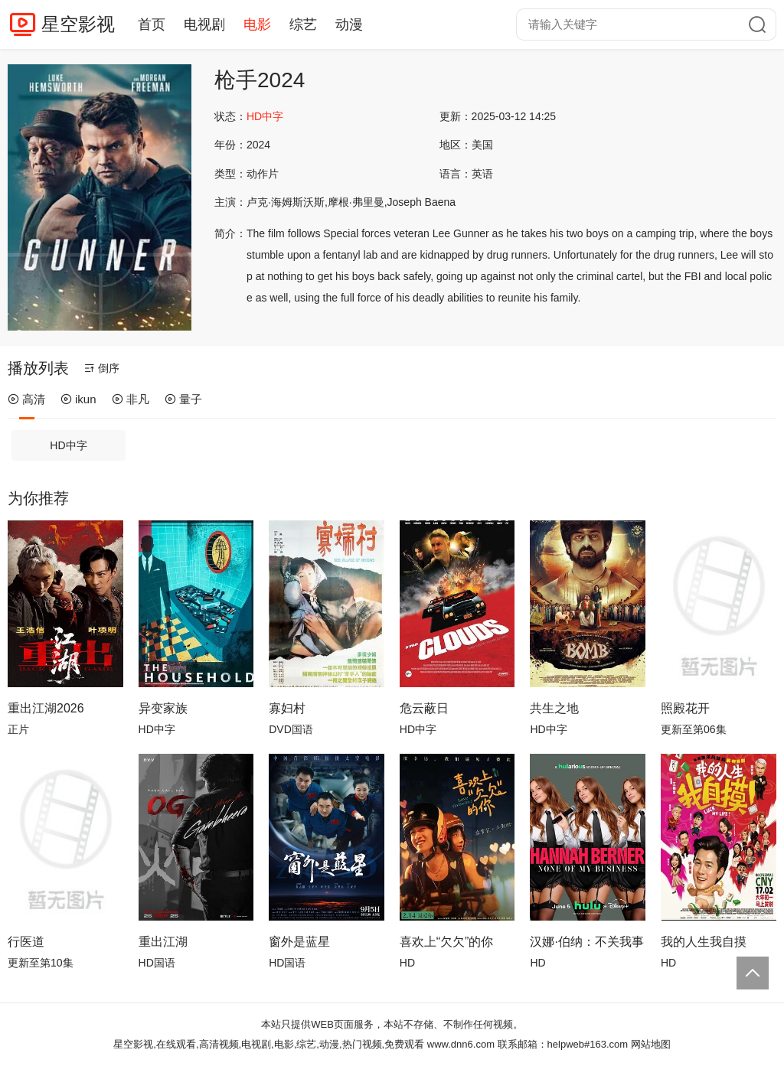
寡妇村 (287, 708)
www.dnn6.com (461, 1044)
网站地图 (651, 1044)
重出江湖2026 (46, 708)
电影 (257, 24)
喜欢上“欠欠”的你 (447, 941)
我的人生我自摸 (703, 941)
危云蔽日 (424, 708)
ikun (78, 399)
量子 (183, 399)
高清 (26, 399)
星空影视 (78, 24)
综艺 (303, 24)
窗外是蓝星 (299, 941)
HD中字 (68, 445)
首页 (151, 24)
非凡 (130, 399)
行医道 (26, 941)
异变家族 (163, 708)
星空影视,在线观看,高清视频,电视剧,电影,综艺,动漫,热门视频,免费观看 (268, 1044)
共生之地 (554, 708)
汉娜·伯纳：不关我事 (586, 941)
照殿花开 (685, 708)
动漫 (349, 24)
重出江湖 (163, 941)
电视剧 (204, 24)
